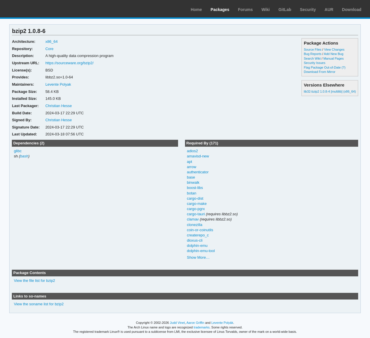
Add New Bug (333, 54)
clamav (193, 219)
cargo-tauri (196, 214)
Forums (245, 9)
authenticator (197, 172)
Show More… (198, 257)
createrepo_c (198, 235)
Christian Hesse (58, 106)
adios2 (192, 151)
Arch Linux (31, 8)
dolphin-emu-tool (201, 251)
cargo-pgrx (196, 209)
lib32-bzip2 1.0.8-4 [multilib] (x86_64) (330, 91)
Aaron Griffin (195, 322)
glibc (18, 151)
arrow (191, 167)
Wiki (266, 9)
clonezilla (194, 225)
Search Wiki (312, 58)
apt (189, 161)
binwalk (193, 182)
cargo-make (197, 203)
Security (308, 9)
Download (351, 9)
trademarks (202, 327)
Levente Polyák (222, 322)
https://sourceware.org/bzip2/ (69, 63)
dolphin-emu (197, 245)
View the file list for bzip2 (34, 280)
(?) (343, 67)
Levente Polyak (58, 84)
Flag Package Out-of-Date (322, 67)
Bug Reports (312, 54)
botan (191, 193)
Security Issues (314, 63)
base (191, 177)
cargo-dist (195, 198)
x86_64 (51, 41)
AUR (329, 9)
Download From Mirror (319, 72)
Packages (220, 9)
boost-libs (195, 187)
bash (24, 156)
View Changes (334, 49)
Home (196, 9)
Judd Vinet (177, 322)
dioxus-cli (194, 240)
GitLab (284, 9)
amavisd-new (198, 156)
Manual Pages (333, 58)
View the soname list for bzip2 (39, 304)
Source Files (312, 49)
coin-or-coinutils (200, 230)
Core (49, 49)
